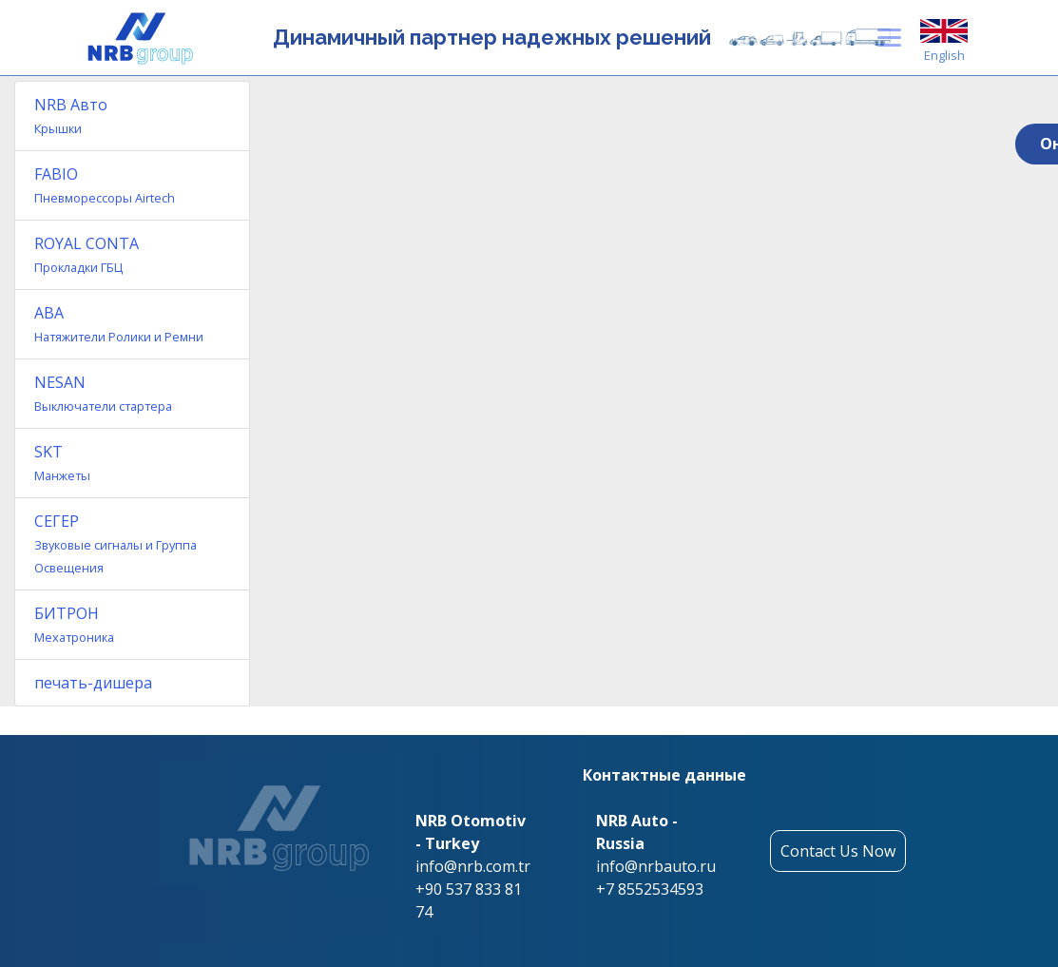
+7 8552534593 (649, 889)
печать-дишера (93, 682)
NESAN (103, 393)
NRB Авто (70, 115)
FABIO (104, 185)
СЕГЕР (115, 543)
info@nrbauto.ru (656, 866)
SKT (62, 462)
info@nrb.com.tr (472, 866)
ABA (118, 323)
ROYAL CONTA (86, 254)
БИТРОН (74, 624)
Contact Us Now (837, 851)
